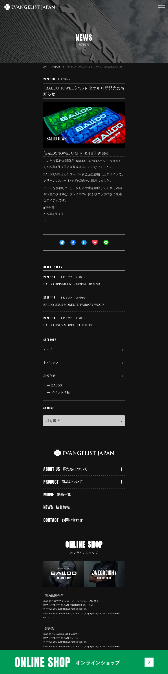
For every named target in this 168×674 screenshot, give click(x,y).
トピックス (51, 362)
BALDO (56, 385)
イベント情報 (60, 392)
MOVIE (57, 494)
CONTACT (63, 520)
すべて (48, 349)
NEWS (56, 507)
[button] (161, 6)
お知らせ (49, 375)
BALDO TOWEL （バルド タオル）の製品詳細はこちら (83, 221)
